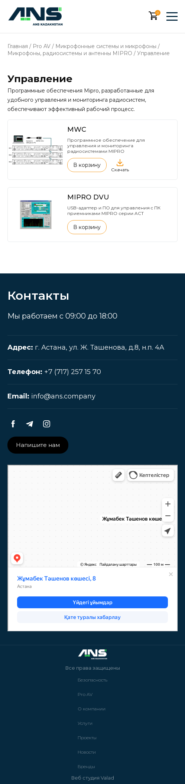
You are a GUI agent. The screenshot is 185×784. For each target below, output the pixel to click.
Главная (17, 46)
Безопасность (92, 680)
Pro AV (42, 46)
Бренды (86, 766)
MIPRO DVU (88, 197)
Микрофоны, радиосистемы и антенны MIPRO (69, 53)
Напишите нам (38, 444)
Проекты (87, 737)
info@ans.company (63, 396)
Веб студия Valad (92, 777)
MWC (76, 129)
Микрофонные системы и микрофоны (105, 46)
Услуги (85, 723)
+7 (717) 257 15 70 (72, 372)
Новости (87, 752)
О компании (92, 708)
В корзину (87, 165)
